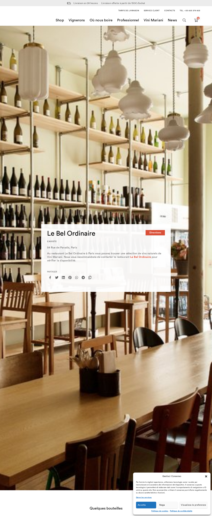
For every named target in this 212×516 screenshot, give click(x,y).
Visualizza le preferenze (193, 505)
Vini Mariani (153, 20)
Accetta (142, 505)
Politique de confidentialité (181, 511)
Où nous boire (101, 20)
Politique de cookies (159, 511)
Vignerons (77, 20)
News (172, 20)
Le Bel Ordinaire (140, 257)
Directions (155, 232)
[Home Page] (19, 17)
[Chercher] (184, 20)
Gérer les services (144, 497)
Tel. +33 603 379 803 (190, 10)
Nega (162, 505)
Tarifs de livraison (128, 10)
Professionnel (128, 20)
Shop (60, 20)
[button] (206, 476)
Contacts (169, 10)
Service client (152, 10)
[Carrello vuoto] (196, 20)
